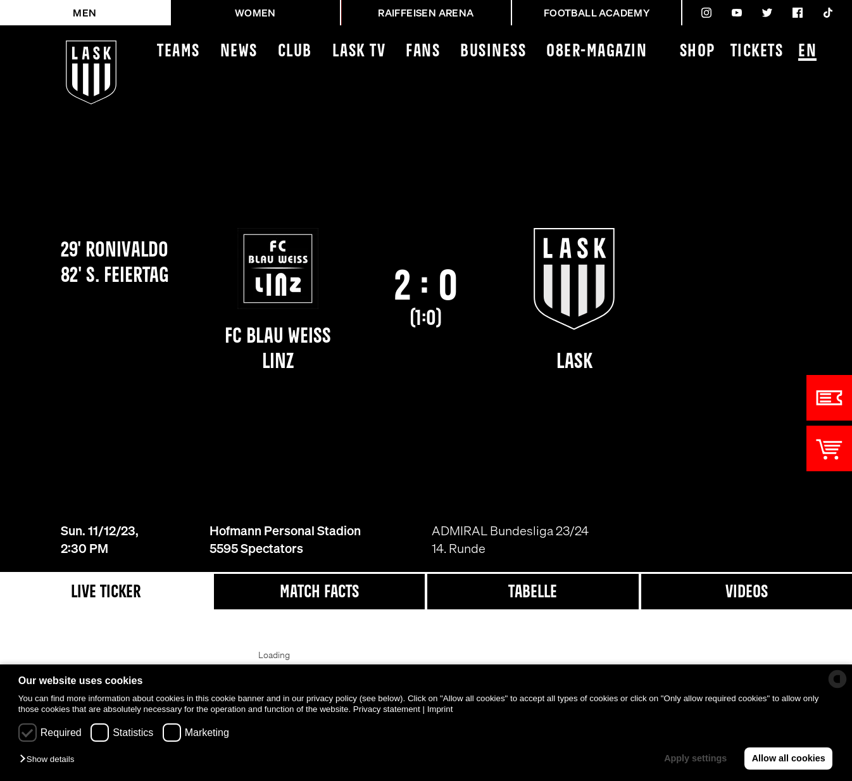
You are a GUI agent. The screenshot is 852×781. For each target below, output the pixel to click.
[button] (50, 759)
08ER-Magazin (596, 52)
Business (493, 52)
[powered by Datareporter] (837, 679)
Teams (178, 52)
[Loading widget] (274, 661)
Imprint (440, 709)
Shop (697, 52)
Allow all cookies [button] (788, 758)
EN (807, 52)
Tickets (757, 52)
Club (295, 52)
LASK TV (359, 52)
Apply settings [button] (695, 758)
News (239, 52)
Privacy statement (386, 709)
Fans (423, 52)
